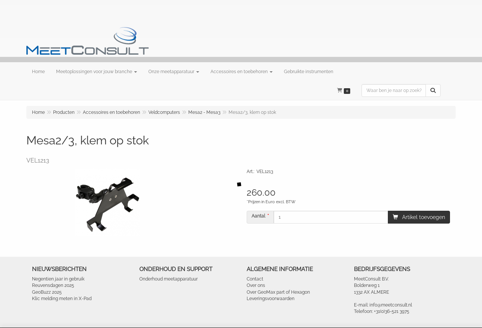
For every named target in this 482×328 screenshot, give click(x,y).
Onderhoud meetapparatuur (168, 279)
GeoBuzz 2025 (47, 292)
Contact (255, 279)
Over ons (256, 285)
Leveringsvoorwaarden (270, 298)
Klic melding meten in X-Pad (62, 298)
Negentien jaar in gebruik (58, 279)
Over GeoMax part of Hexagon (278, 292)
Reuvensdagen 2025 (53, 285)
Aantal (258, 216)
